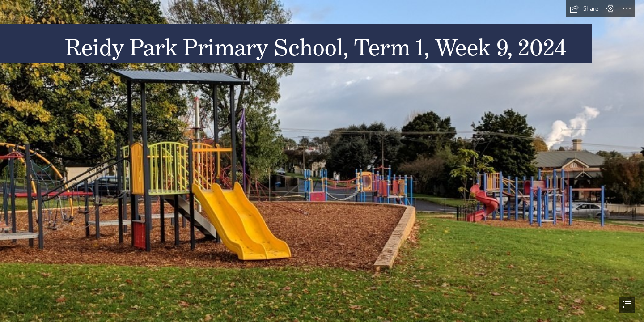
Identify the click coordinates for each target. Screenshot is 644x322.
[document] (322, 161)
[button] (584, 8)
